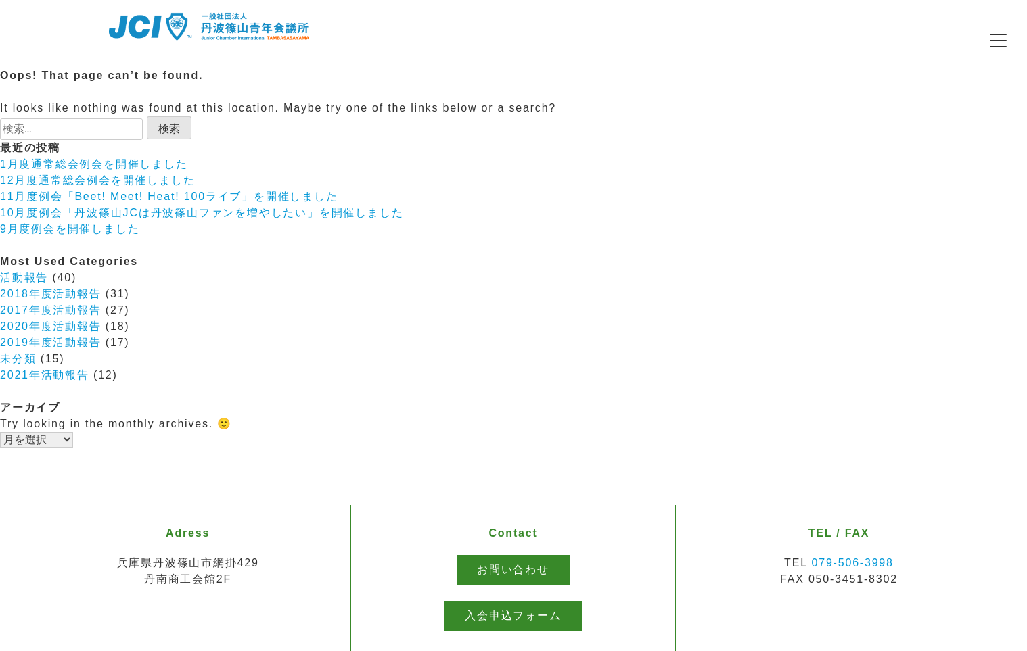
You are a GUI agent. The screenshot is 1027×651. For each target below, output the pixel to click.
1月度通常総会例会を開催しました (94, 164)
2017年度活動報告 (50, 310)
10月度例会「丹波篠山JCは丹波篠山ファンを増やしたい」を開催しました (201, 212)
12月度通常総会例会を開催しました (97, 180)
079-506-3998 (853, 563)
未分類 (18, 358)
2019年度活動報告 (50, 342)
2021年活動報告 (44, 375)
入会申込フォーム (513, 615)
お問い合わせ (513, 569)
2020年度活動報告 (50, 326)
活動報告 (24, 277)
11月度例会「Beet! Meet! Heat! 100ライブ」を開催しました (169, 196)
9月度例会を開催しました (70, 229)
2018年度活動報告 (50, 293)
